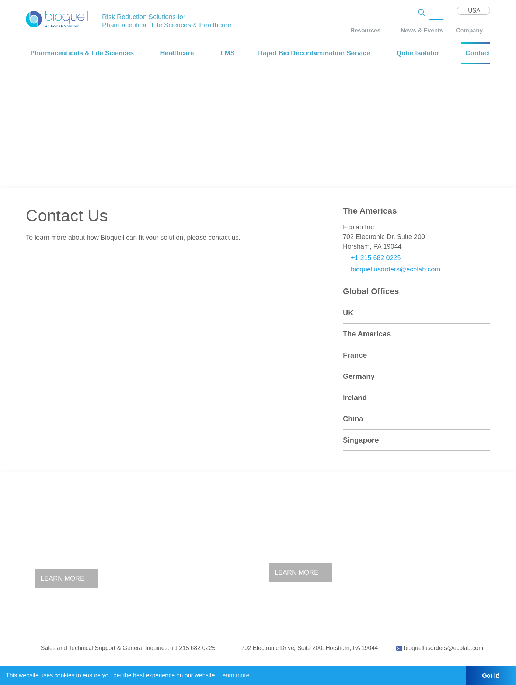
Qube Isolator (418, 53)
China (353, 419)
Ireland (355, 398)
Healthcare (177, 53)
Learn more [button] (234, 675)
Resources (366, 30)
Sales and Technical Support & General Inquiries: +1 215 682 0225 (128, 648)
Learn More (62, 578)
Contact (478, 53)
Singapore (361, 440)
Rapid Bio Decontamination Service (314, 53)
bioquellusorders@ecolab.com (395, 269)
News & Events (422, 30)
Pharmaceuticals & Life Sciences (82, 53)
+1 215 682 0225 (376, 258)
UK (348, 313)
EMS (227, 53)
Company (469, 30)
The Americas (367, 334)
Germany (359, 376)
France (355, 355)
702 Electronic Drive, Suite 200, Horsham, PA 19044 (309, 648)
